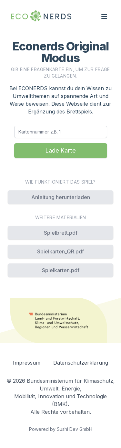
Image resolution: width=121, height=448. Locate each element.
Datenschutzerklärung (80, 362)
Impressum (26, 362)
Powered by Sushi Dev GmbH (60, 429)
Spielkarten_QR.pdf (60, 251)
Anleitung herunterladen (60, 197)
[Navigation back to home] (41, 16)
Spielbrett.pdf (60, 232)
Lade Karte (60, 150)
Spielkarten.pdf (60, 270)
